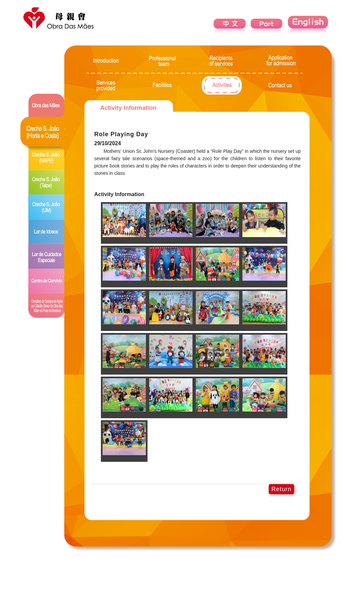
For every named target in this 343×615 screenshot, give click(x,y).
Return (281, 489)
